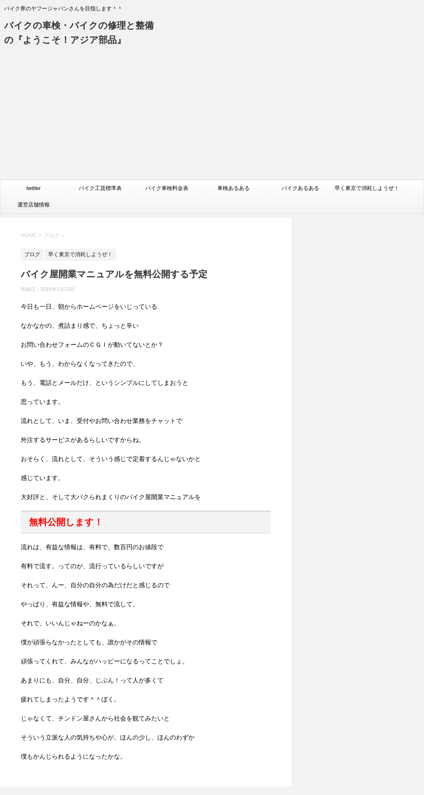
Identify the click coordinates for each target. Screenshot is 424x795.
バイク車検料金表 (166, 188)
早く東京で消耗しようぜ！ (367, 188)
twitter (33, 188)
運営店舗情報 (33, 205)
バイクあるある (300, 188)
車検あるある (233, 188)
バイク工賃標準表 (100, 188)
